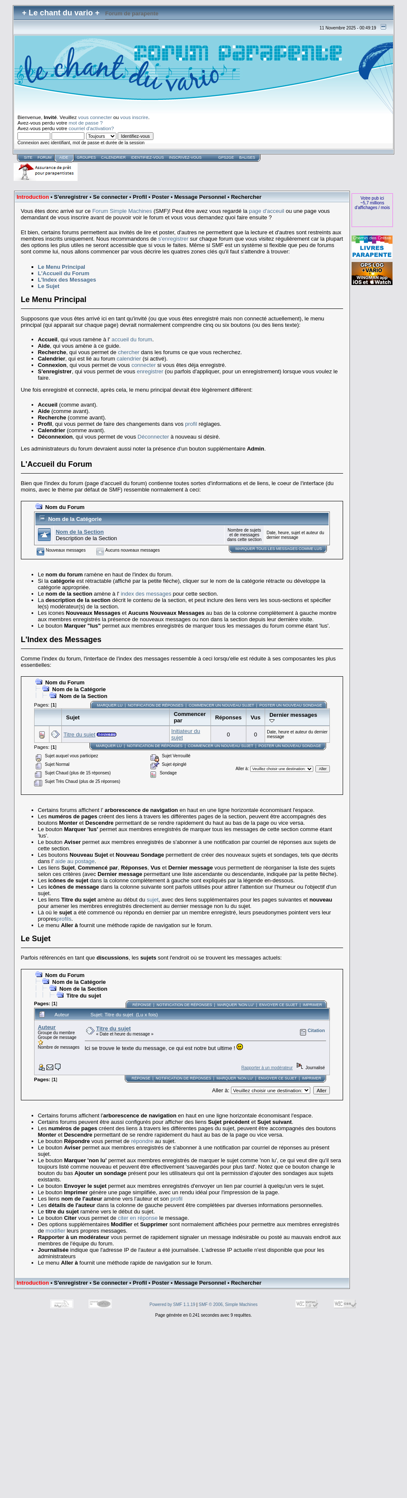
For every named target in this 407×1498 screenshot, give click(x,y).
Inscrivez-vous (185, 157)
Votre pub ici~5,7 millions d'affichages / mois (372, 203)
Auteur (47, 1027)
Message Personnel (200, 197)
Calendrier (113, 157)
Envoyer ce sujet (278, 1005)
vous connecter (95, 117)
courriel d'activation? (91, 128)
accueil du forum (132, 339)
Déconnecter (153, 436)
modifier (55, 1230)
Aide (63, 157)
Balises (247, 157)
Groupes (86, 157)
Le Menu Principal (61, 267)
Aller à (242, 768)
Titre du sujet (79, 734)
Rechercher (246, 197)
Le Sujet (49, 286)
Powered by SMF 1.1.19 (172, 1304)
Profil (140, 197)
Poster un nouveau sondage (290, 705)
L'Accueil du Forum (63, 273)
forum (45, 157)
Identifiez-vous (147, 157)
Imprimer (312, 1005)
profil (191, 424)
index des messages (146, 593)
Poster (160, 197)
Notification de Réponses (155, 705)
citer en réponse (138, 1218)
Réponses (228, 717)
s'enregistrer (173, 239)
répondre (142, 1141)
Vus (255, 717)
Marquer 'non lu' (235, 1005)
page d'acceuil (266, 211)
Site (28, 157)
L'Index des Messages (67, 279)
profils (64, 919)
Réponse (142, 1005)
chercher (129, 352)
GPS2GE (226, 157)
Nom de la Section (80, 532)
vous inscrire (134, 117)
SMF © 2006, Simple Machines (228, 1304)
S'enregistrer (71, 197)
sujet (152, 899)
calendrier (129, 358)
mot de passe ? (86, 122)
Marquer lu (110, 705)
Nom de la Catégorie (75, 519)
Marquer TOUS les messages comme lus (279, 549)
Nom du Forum (64, 507)
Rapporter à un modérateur (267, 1067)
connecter (143, 365)
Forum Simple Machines (122, 211)
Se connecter (110, 197)
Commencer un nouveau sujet (221, 705)
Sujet (73, 717)
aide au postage (75, 861)
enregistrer (150, 371)
